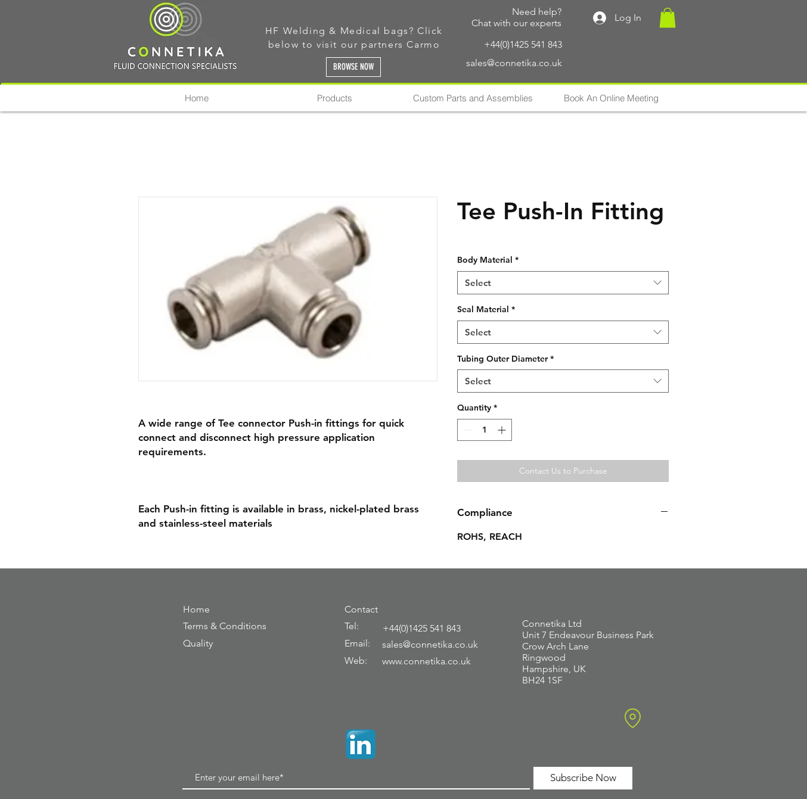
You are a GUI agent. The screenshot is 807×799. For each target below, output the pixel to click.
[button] (667, 17)
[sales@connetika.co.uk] (484, 63)
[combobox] (563, 282)
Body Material (488, 259)
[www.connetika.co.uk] (434, 662)
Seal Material (486, 309)
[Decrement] (466, 429)
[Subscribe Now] (582, 778)
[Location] (632, 718)
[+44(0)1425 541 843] (484, 44)
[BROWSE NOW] (353, 67)
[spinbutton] (484, 429)
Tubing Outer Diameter (505, 358)
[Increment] (502, 429)
